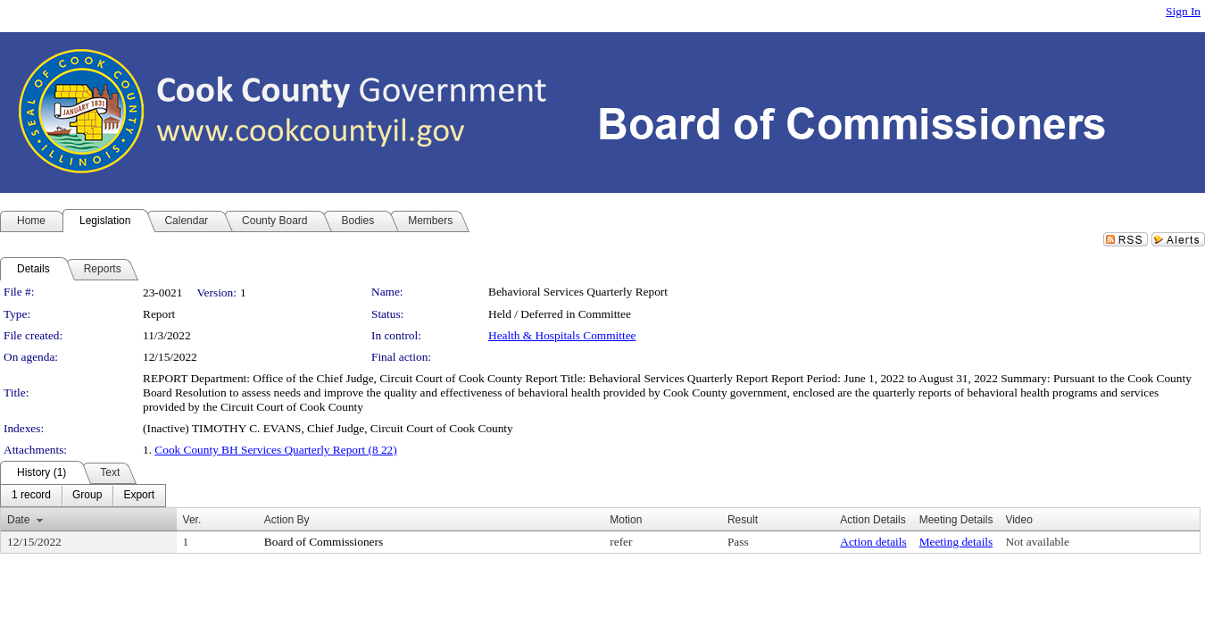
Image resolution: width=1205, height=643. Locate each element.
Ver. (192, 520)
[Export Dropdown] (138, 495)
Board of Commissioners (323, 541)
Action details (873, 541)
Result (742, 520)
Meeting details (956, 541)
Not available (1036, 541)
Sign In (1183, 11)
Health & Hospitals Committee (562, 335)
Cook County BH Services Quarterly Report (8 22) (275, 449)
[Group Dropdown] (87, 495)
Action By (287, 520)
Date (18, 520)
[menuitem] (31, 495)
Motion (626, 520)
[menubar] (83, 495)
